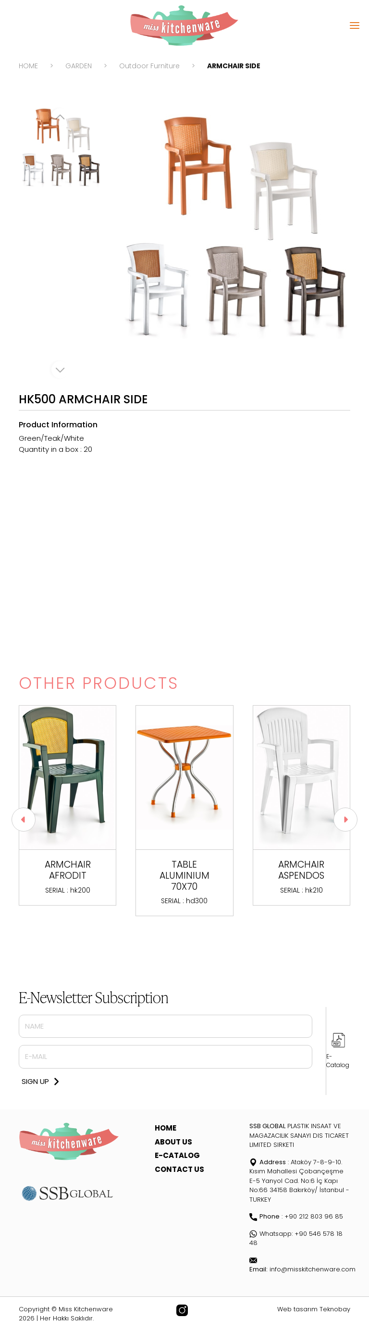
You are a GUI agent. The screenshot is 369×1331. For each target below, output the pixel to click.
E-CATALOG (177, 1155)
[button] (345, 820)
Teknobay (335, 1309)
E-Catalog (337, 1060)
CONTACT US (179, 1169)
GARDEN (78, 66)
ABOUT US (173, 1142)
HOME (28, 66)
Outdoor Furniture (149, 66)
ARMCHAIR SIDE (233, 66)
